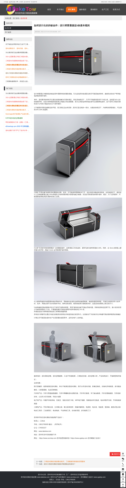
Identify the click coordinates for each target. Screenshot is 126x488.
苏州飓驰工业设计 (94, 438)
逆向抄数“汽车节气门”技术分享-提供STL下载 (21, 130)
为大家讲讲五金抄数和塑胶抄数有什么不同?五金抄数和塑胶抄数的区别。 (31, 52)
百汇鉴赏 (8, 32)
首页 (49, 9)
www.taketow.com (45, 431)
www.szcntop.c (72, 477)
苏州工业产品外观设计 (58, 477)
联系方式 (116, 9)
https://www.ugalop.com (79, 438)
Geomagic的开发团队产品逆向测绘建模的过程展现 (23, 114)
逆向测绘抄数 (46, 376)
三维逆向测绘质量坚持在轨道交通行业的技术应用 (23, 65)
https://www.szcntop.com (47, 438)
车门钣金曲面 (95, 393)
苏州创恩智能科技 (63, 438)
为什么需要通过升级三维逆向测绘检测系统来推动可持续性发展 (28, 56)
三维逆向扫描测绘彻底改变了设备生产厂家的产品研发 (24, 61)
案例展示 (94, 9)
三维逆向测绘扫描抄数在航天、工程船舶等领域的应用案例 (26, 69)
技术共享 (24, 18)
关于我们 (60, 9)
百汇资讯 (71, 9)
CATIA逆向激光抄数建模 (14, 118)
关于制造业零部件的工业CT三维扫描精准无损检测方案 (25, 44)
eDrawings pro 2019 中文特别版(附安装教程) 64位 (23, 126)
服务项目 (82, 9)
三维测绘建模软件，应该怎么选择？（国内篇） (22, 81)
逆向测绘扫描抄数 (49, 417)
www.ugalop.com (100, 477)
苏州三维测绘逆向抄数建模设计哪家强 (19, 77)
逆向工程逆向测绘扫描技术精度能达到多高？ (21, 73)
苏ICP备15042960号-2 (75, 482)
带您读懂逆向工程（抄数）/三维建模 (18, 122)
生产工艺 (105, 9)
